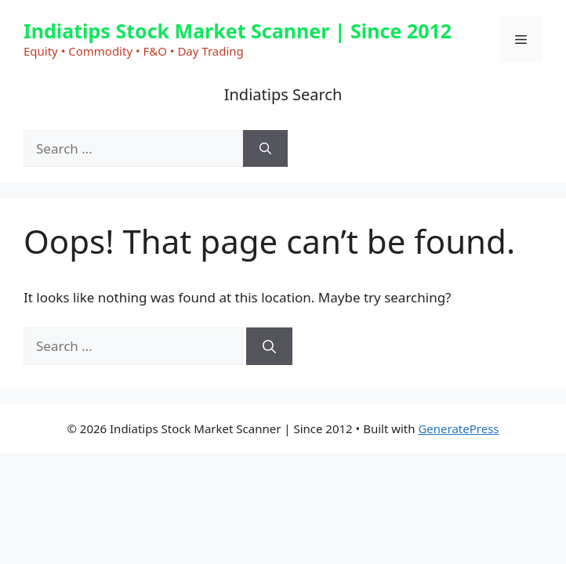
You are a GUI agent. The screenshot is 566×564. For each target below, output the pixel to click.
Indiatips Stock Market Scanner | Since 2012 (238, 30)
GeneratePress (458, 428)
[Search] (265, 149)
